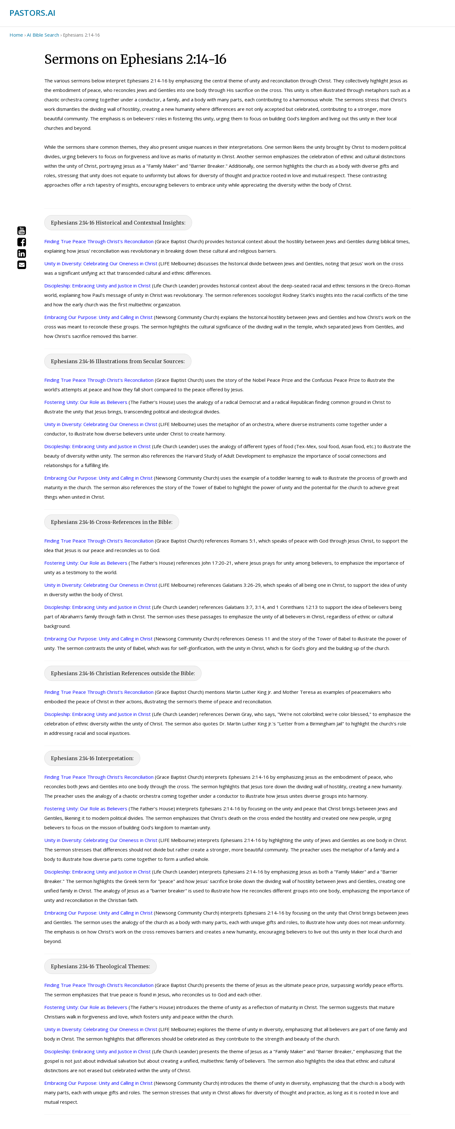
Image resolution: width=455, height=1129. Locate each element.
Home (16, 35)
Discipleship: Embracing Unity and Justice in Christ (97, 285)
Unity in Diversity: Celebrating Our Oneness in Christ (100, 263)
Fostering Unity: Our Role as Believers (85, 402)
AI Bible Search (43, 35)
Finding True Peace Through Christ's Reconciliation (99, 241)
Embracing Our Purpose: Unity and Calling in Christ (98, 317)
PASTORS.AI (32, 12)
